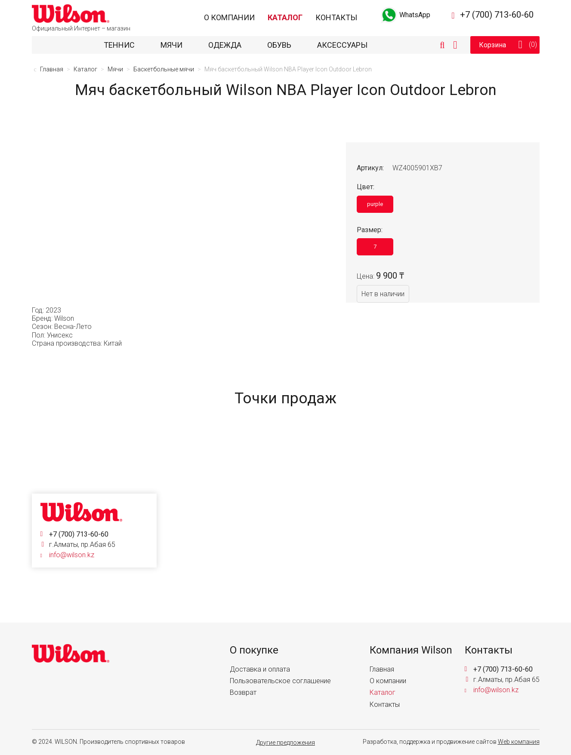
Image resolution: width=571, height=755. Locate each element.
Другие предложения (285, 742)
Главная (382, 669)
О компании (229, 17)
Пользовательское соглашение (280, 681)
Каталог (285, 17)
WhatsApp (404, 15)
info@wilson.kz (71, 555)
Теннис (119, 44)
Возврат (243, 692)
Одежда (224, 44)
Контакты (336, 17)
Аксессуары (342, 44)
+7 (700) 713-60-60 (497, 14)
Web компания (519, 741)
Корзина (520, 45)
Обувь (279, 44)
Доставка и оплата (260, 669)
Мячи (171, 44)
